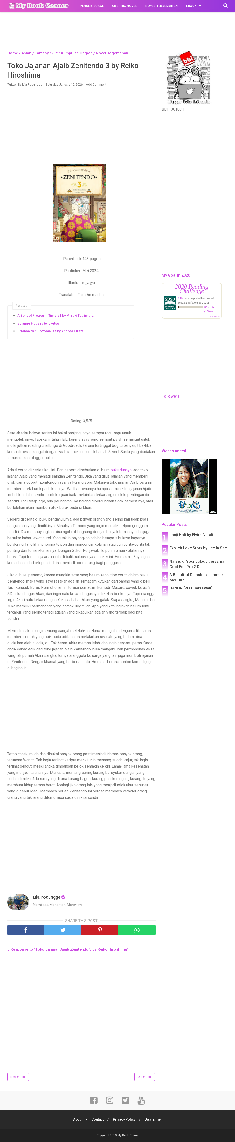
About (77, 1119)
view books (214, 316)
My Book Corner (128, 1135)
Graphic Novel (124, 6)
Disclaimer (153, 1119)
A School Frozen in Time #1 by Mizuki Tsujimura (55, 315)
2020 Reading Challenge (191, 288)
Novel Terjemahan (161, 6)
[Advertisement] (117, 33)
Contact (98, 1119)
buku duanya (121, 470)
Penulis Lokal (92, 6)
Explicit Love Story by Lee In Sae (198, 548)
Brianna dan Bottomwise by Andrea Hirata (50, 331)
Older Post (145, 1077)
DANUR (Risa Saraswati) (191, 588)
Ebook (191, 6)
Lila (180, 298)
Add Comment (96, 84)
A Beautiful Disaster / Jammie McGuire (196, 577)
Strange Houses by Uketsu (38, 323)
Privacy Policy (124, 1119)
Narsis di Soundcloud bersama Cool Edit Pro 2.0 (196, 564)
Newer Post (18, 1077)
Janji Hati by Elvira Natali (191, 534)
